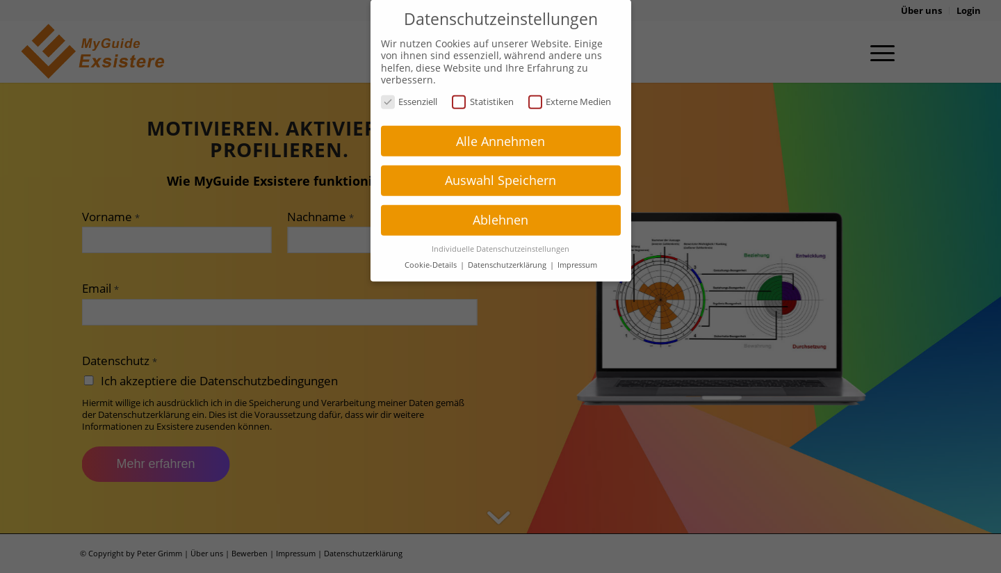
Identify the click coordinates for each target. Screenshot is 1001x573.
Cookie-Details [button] (432, 252)
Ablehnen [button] (500, 207)
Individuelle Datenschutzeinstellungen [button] (500, 236)
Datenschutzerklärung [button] (508, 252)
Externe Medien (570, 88)
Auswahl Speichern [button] (500, 167)
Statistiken (483, 88)
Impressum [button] (577, 252)
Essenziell (409, 88)
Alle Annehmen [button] (500, 128)
